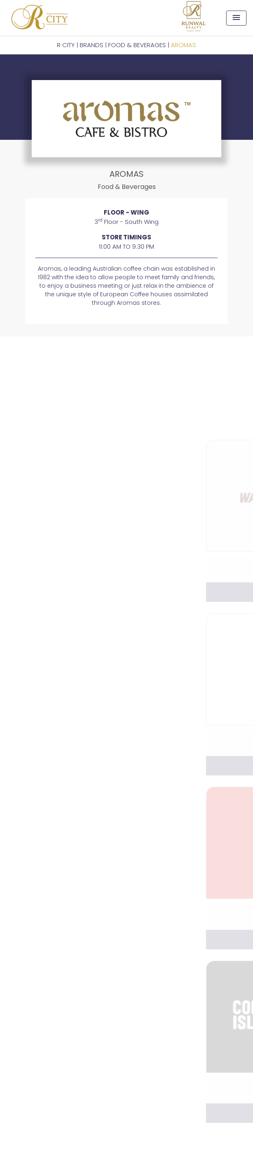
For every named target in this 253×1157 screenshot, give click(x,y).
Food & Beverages (137, 45)
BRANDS (91, 45)
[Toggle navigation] (236, 18)
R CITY (66, 45)
